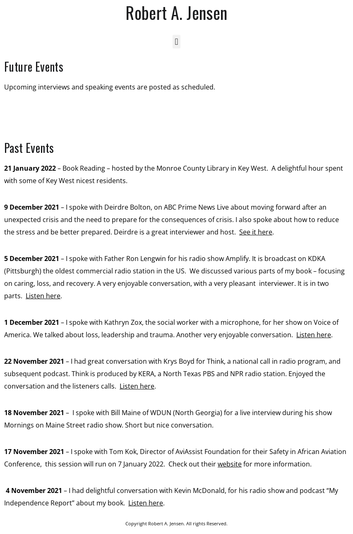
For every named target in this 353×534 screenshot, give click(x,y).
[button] (176, 41)
